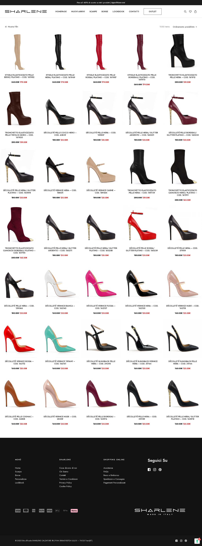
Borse (17, 475)
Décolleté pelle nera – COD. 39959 (142, 417)
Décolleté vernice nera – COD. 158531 (60, 191)
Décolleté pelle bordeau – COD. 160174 (101, 417)
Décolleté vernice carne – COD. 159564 (101, 191)
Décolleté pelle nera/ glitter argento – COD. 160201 (142, 133)
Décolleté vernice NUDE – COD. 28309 (60, 417)
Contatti (62, 475)
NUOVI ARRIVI (78, 11)
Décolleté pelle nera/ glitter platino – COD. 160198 (19, 191)
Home (17, 468)
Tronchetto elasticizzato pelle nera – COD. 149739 (142, 191)
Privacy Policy (65, 482)
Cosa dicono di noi (68, 468)
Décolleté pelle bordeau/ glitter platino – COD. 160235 (182, 133)
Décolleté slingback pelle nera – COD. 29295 (101, 362)
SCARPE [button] (93, 11)
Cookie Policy (65, 486)
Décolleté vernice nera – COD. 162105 (141, 307)
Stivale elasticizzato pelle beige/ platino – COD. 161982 (19, 76)
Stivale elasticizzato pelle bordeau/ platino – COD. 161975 (142, 77)
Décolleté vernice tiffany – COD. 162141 (60, 362)
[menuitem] (61, 11)
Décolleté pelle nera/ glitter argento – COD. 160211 (60, 249)
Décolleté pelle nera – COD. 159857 (101, 133)
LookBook (19, 482)
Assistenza (108, 468)
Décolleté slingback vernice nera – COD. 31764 (141, 362)
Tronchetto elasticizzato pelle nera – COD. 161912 (182, 76)
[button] (186, 11)
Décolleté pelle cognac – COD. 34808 (19, 417)
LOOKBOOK (118, 11)
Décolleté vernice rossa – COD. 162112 (19, 362)
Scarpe (18, 471)
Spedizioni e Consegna (114, 479)
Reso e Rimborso (111, 475)
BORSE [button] (105, 11)
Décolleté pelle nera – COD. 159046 (19, 307)
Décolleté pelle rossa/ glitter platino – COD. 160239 (142, 249)
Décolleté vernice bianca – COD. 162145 (60, 307)
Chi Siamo (63, 471)
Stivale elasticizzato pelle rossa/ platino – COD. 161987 (101, 76)
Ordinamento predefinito (184, 27)
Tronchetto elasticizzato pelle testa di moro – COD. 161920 (19, 135)
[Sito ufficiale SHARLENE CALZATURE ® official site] (26, 11)
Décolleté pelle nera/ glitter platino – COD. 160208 (101, 249)
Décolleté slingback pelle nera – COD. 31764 (182, 362)
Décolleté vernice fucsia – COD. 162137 (101, 307)
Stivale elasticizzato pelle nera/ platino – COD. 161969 (60, 76)
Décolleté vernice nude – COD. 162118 (182, 307)
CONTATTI (134, 11)
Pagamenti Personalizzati (114, 482)
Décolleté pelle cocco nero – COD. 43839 (60, 133)
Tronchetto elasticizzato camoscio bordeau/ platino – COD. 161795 (19, 250)
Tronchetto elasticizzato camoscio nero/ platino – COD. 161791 (182, 193)
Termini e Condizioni (68, 479)
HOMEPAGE (61, 11)
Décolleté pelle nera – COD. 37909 (183, 249)
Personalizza (20, 479)
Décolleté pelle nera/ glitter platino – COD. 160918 (183, 417)
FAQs (106, 471)
